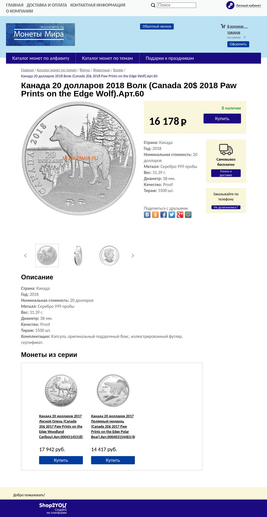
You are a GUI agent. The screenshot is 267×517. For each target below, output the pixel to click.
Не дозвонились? (226, 207)
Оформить (238, 44)
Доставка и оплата (47, 5)
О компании (19, 11)
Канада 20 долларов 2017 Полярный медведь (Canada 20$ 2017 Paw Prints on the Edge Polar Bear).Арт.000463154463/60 (113, 426)
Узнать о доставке (226, 173)
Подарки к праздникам (170, 58)
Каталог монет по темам (107, 58)
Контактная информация (97, 5)
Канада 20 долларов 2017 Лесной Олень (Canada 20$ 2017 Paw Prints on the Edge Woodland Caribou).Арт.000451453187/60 (64, 426)
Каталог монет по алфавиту (40, 58)
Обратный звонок (157, 26)
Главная (14, 5)
